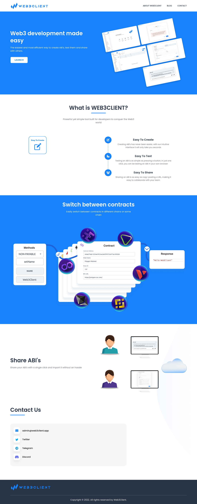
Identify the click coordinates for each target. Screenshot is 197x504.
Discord (27, 456)
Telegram (28, 447)
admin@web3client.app (37, 430)
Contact (182, 5)
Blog (169, 5)
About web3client (152, 5)
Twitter (26, 439)
